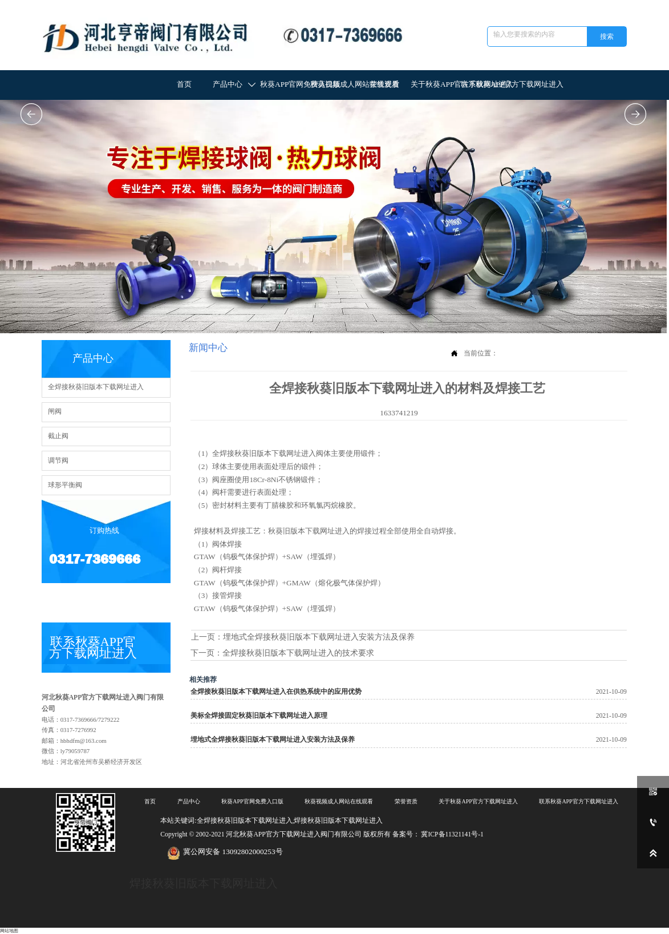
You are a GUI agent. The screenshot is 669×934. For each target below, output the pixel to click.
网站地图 (9, 930)
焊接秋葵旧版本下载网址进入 (203, 883)
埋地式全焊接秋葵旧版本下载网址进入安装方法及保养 (319, 637)
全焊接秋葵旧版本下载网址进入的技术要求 (298, 653)
